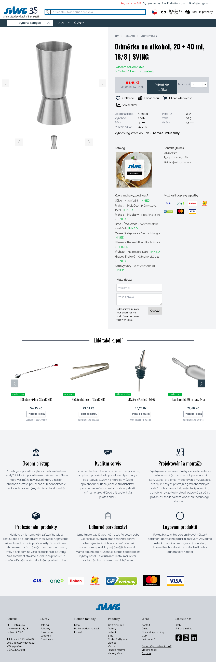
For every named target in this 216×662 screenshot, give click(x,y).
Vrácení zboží (149, 649)
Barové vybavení (149, 36)
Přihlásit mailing (184, 628)
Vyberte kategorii (35, 23)
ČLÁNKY (79, 22)
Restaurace (129, 36)
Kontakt (146, 625)
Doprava (146, 653)
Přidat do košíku (162, 87)
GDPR (145, 635)
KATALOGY (63, 22)
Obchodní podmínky (153, 632)
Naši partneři (148, 639)
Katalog (44, 625)
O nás (145, 628)
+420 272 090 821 (156, 3)
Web (178, 625)
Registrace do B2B (131, 3)
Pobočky (45, 628)
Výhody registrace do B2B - (147, 133)
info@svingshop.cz (202, 3)
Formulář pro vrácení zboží (156, 646)
